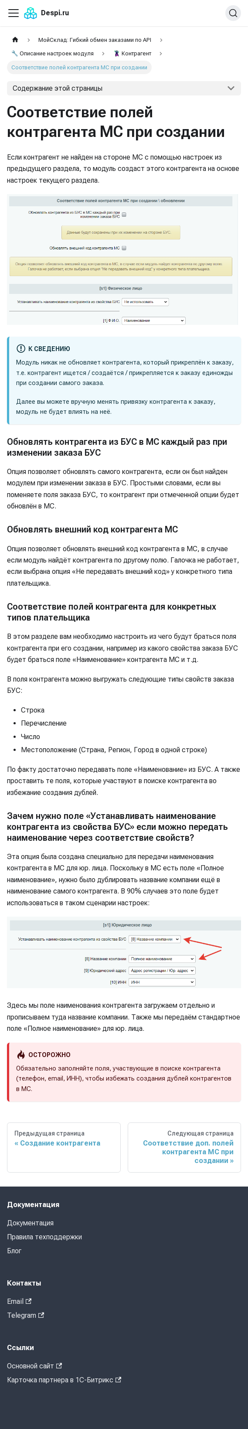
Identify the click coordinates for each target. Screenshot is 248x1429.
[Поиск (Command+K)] (233, 13)
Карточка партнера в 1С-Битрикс (64, 1380)
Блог (14, 1251)
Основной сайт (34, 1366)
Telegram (25, 1315)
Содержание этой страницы (57, 88)
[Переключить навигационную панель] (13, 13)
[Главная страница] (15, 40)
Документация (30, 1223)
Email (19, 1301)
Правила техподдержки (44, 1237)
